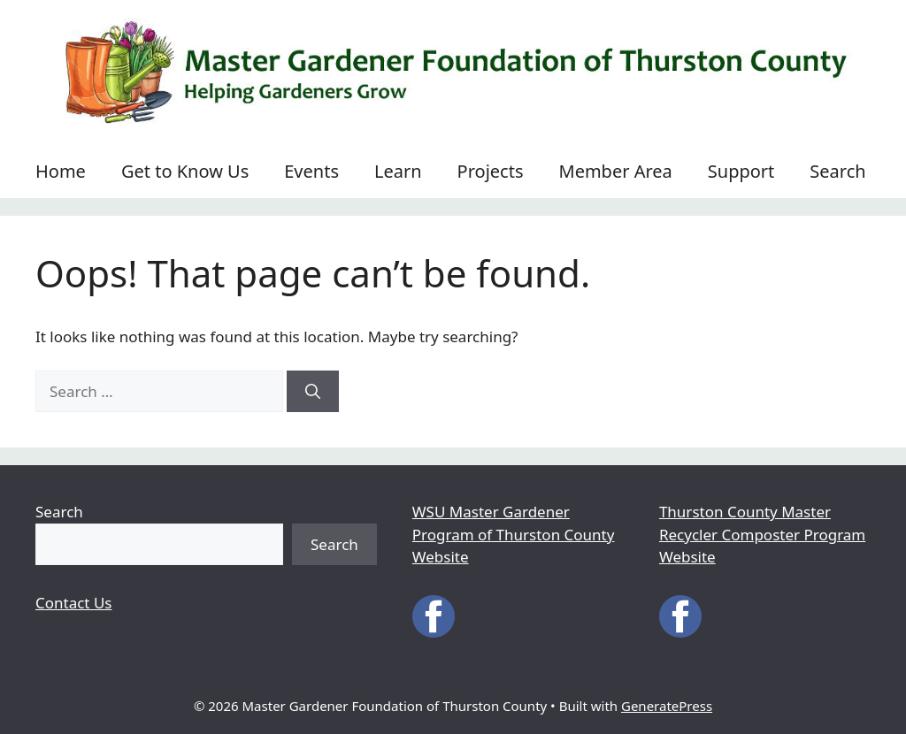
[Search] (313, 392)
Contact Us (73, 603)
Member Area (615, 171)
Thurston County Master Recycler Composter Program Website (762, 534)
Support (741, 171)
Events (311, 171)
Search (837, 171)
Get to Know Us (185, 171)
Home (60, 171)
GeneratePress (666, 706)
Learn (398, 171)
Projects (490, 171)
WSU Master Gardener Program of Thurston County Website (513, 534)
